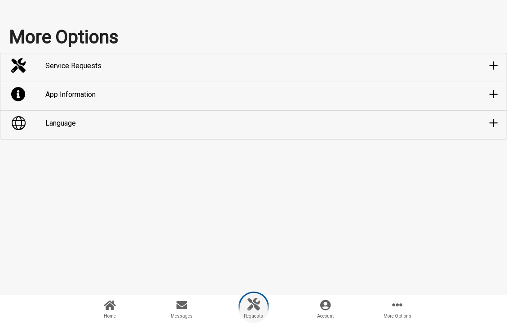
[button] (253, 66)
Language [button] (60, 123)
